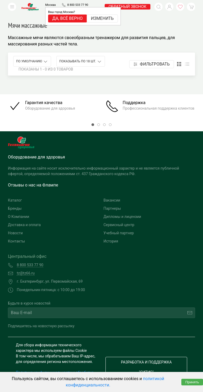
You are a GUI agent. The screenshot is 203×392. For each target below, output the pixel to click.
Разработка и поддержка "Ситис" (146, 359)
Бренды (15, 200)
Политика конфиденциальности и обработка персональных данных (55, 367)
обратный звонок (127, 6)
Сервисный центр (119, 217)
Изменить (102, 18)
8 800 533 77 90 (77, 5)
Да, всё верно (67, 18)
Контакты (16, 233)
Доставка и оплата (24, 217)
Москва (50, 5)
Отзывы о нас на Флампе (33, 177)
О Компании (18, 209)
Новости (15, 225)
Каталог (15, 192)
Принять (192, 382)
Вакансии (112, 192)
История (111, 233)
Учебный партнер (119, 225)
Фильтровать (151, 56)
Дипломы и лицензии (122, 209)
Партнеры (112, 200)
